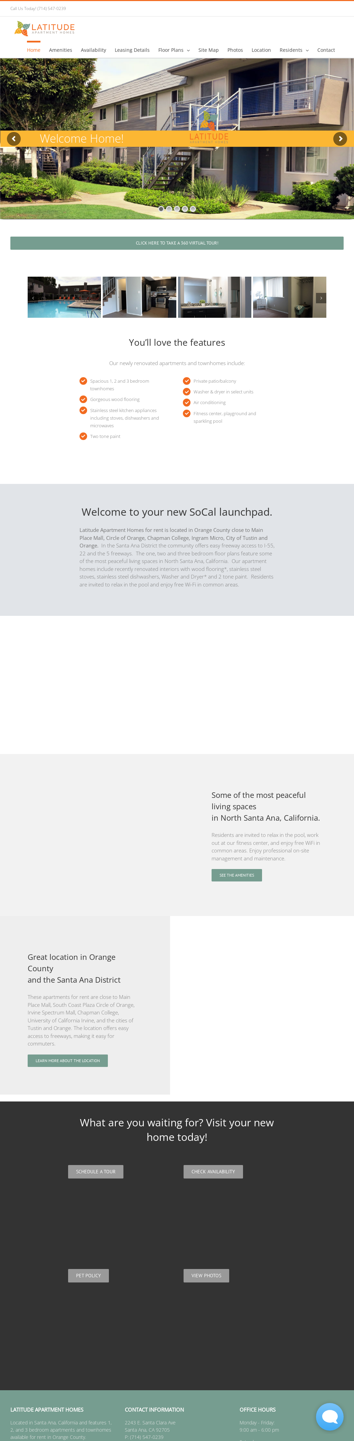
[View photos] (206, 1275)
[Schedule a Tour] (95, 1171)
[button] (33, 298)
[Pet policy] (88, 1275)
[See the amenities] (237, 875)
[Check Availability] (213, 1171)
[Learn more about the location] (68, 1060)
